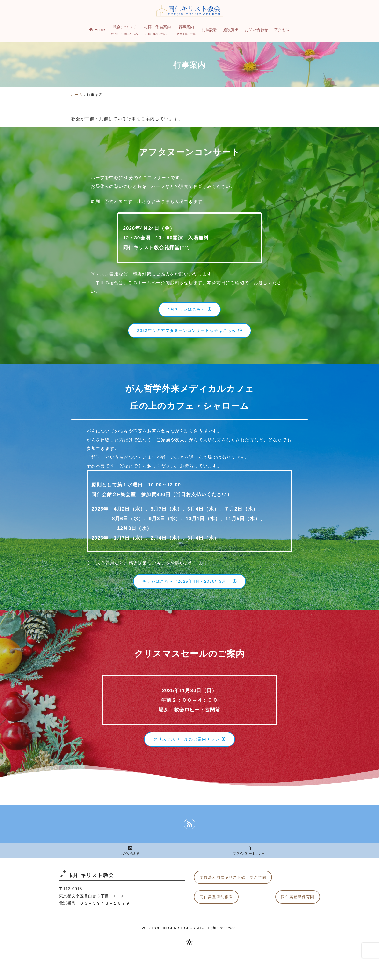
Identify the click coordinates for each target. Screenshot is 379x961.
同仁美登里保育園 (297, 902)
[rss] (189, 828)
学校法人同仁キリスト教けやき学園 (233, 882)
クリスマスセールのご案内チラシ (189, 743)
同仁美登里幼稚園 (216, 902)
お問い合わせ (130, 855)
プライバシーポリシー (248, 855)
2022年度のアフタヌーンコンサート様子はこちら (189, 332)
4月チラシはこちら (190, 310)
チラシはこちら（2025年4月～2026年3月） (189, 584)
